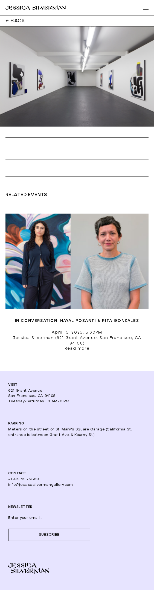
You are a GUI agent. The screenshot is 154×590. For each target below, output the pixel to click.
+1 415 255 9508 (23, 479)
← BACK (15, 21)
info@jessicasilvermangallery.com (40, 485)
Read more (77, 349)
